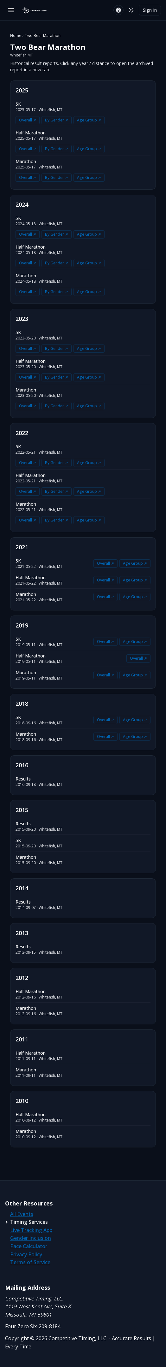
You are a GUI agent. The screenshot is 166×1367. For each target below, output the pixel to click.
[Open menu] (11, 10)
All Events (21, 1214)
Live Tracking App (31, 1230)
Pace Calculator (28, 1246)
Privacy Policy (26, 1254)
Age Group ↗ (89, 120)
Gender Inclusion (30, 1237)
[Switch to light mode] (131, 10)
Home (15, 35)
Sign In (150, 10)
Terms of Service (30, 1262)
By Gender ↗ (56, 120)
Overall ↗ (27, 120)
